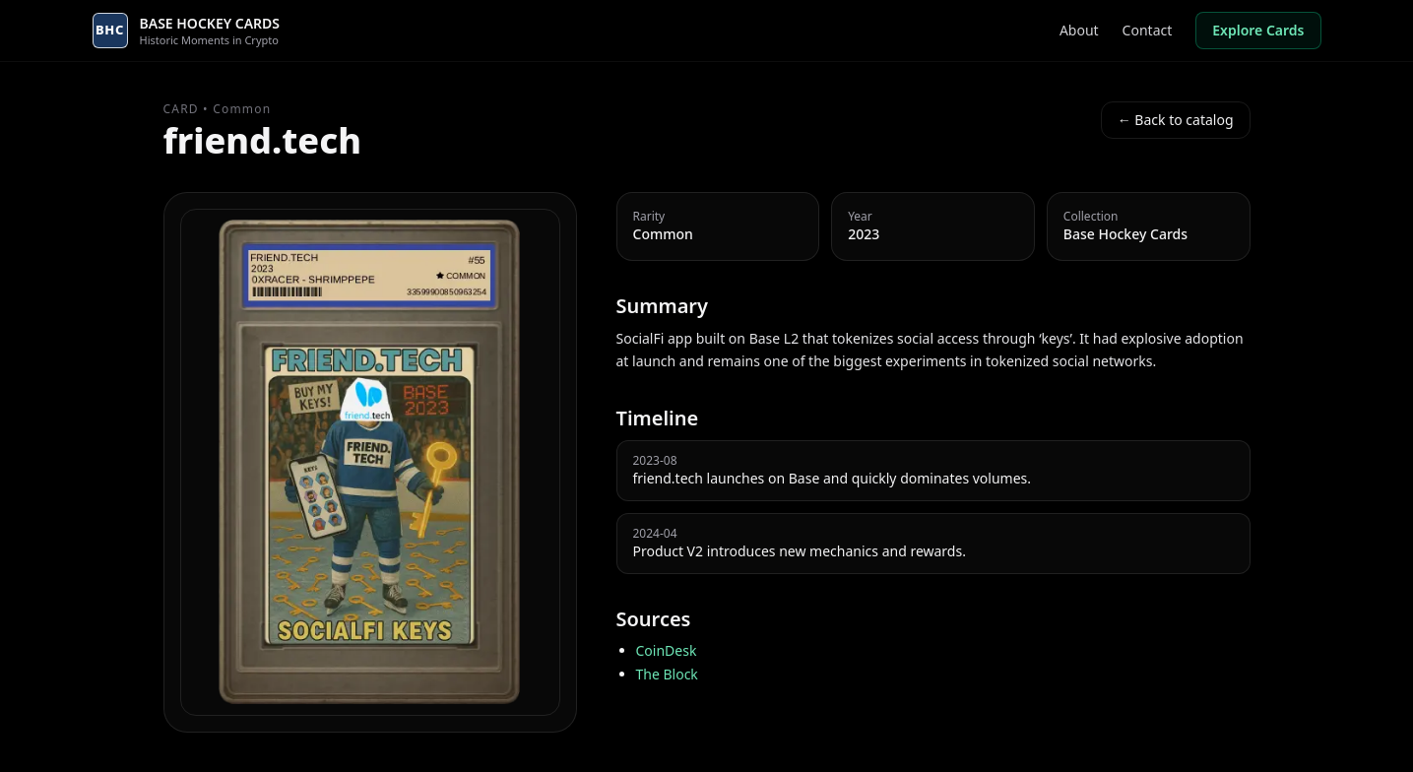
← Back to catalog (1176, 119)
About (1079, 30)
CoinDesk (666, 650)
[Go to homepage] (187, 30)
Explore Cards (1258, 30)
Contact (1148, 30)
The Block (667, 674)
